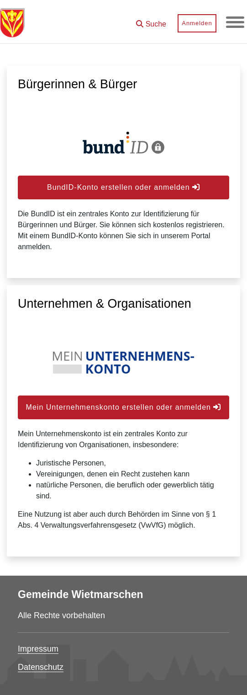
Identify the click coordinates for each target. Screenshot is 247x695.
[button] (151, 21)
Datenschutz (40, 667)
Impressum (38, 648)
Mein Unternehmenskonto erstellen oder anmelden (123, 407)
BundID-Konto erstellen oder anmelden (123, 187)
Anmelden (197, 23)
